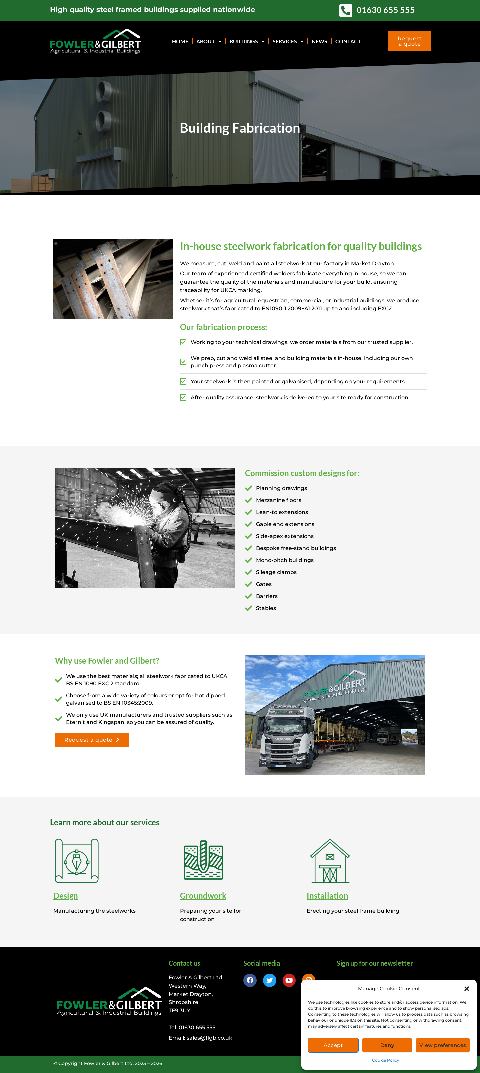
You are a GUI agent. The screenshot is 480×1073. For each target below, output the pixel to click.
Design (65, 895)
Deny (387, 1045)
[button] (466, 988)
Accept (333, 1045)
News (319, 41)
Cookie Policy (385, 1060)
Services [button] (288, 41)
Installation (327, 895)
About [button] (209, 41)
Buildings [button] (247, 41)
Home (180, 41)
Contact (348, 41)
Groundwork (203, 895)
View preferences (442, 1045)
